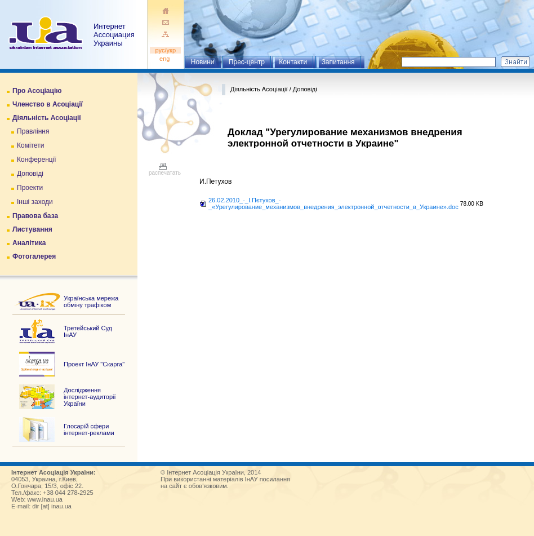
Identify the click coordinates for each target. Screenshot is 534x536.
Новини (203, 62)
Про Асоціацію (36, 91)
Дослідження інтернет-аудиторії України (90, 397)
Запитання (338, 62)
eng (165, 58)
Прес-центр (247, 62)
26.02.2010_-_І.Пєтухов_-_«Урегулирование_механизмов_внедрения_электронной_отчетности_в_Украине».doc (333, 203)
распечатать (165, 170)
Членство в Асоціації (47, 104)
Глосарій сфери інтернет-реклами (89, 429)
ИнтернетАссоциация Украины (114, 34)
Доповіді (30, 174)
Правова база (35, 216)
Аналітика (29, 243)
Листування (32, 229)
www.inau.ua (45, 499)
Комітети (30, 145)
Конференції (36, 159)
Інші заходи (35, 202)
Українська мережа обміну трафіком (91, 301)
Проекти (30, 188)
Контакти (293, 62)
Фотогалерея (34, 256)
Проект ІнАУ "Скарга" (94, 364)
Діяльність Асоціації (46, 118)
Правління (33, 131)
